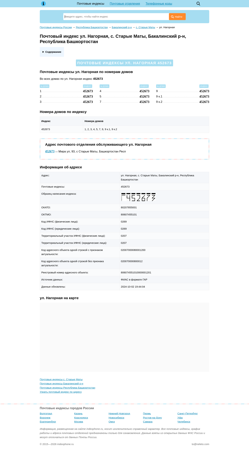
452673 (49, 151)
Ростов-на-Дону (152, 417)
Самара (148, 421)
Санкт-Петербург (187, 413)
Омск (112, 421)
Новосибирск (116, 417)
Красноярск (81, 417)
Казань (78, 413)
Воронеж (45, 417)
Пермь (147, 413)
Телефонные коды (159, 3)
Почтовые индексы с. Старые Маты (61, 379)
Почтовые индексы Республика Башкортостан (67, 387)
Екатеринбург (48, 421)
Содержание (53, 51)
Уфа (180, 417)
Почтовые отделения (125, 3)
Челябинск (183, 421)
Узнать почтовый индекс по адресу (61, 391)
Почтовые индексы (90, 3)
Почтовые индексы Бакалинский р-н (61, 383)
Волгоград (46, 413)
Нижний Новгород (119, 413)
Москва (78, 421)
